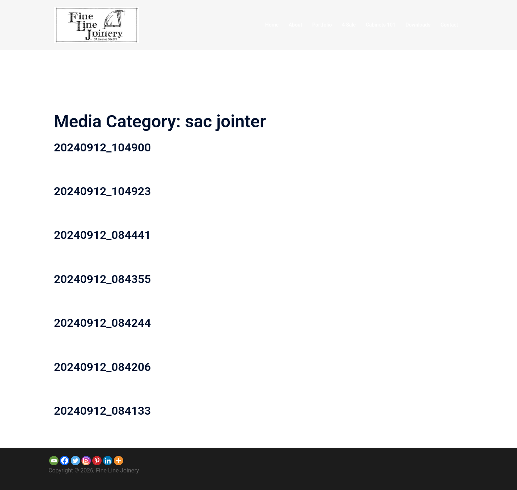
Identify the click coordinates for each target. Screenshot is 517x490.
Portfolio (322, 25)
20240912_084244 (102, 323)
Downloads (418, 25)
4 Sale (349, 25)
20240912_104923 (102, 191)
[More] (118, 460)
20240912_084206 (102, 367)
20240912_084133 (102, 411)
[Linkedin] (107, 460)
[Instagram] (86, 460)
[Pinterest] (97, 460)
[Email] (54, 460)
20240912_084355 (102, 279)
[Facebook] (64, 460)
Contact (449, 25)
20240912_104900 (102, 147)
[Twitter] (75, 460)
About (295, 25)
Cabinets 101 (381, 25)
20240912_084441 (102, 235)
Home (272, 25)
